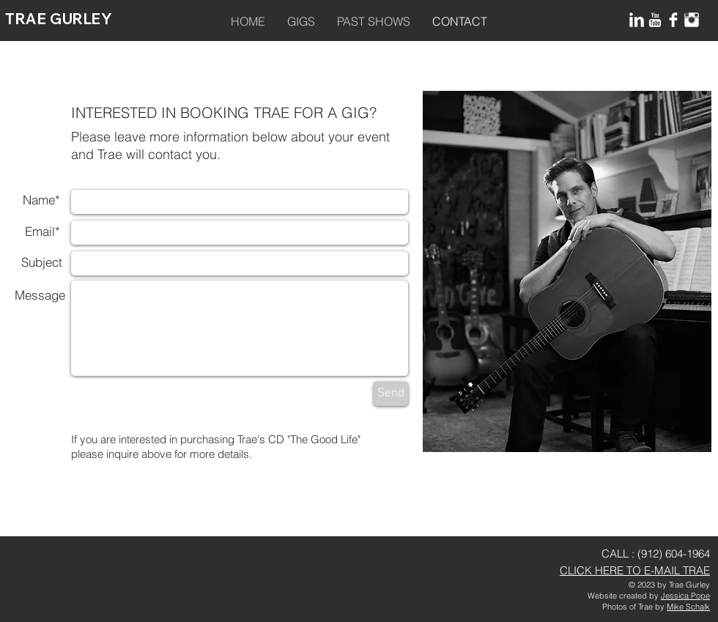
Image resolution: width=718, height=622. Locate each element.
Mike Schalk (688, 606)
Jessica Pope (685, 595)
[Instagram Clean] (691, 19)
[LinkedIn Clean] (636, 19)
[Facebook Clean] (673, 19)
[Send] (391, 394)
